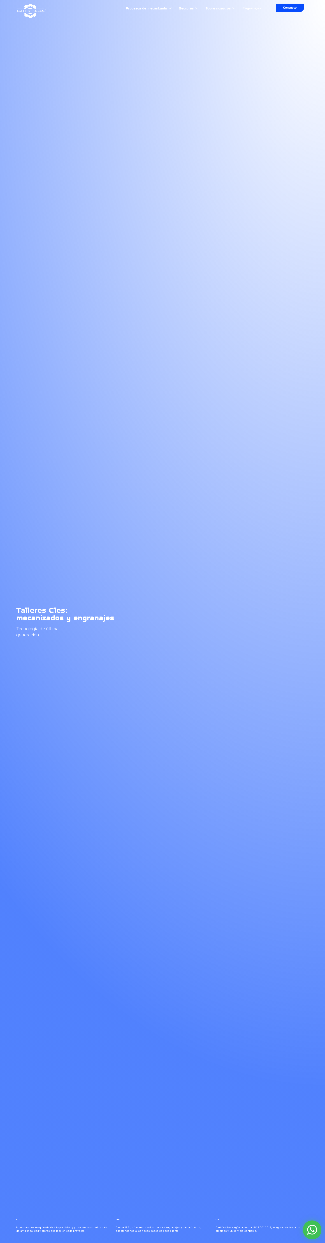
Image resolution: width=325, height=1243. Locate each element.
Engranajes (252, 8)
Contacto (290, 7)
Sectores (189, 8)
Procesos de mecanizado (149, 8)
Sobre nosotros (220, 8)
